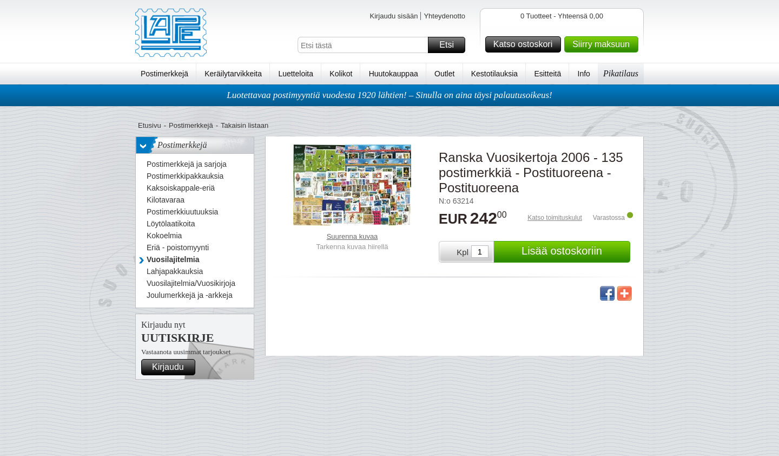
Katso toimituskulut (554, 218)
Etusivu (149, 125)
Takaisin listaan (244, 125)
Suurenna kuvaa (352, 236)
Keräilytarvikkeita (233, 73)
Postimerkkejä (164, 73)
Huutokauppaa (393, 73)
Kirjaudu (172, 367)
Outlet (444, 73)
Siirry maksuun (603, 44)
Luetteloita (295, 73)
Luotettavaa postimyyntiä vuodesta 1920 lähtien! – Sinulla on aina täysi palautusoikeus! (389, 95)
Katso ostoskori (525, 44)
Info (584, 73)
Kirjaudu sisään (393, 16)
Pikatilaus (620, 73)
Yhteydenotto (444, 16)
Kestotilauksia (494, 73)
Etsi (450, 45)
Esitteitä (547, 73)
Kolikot (340, 73)
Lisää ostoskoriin (574, 252)
